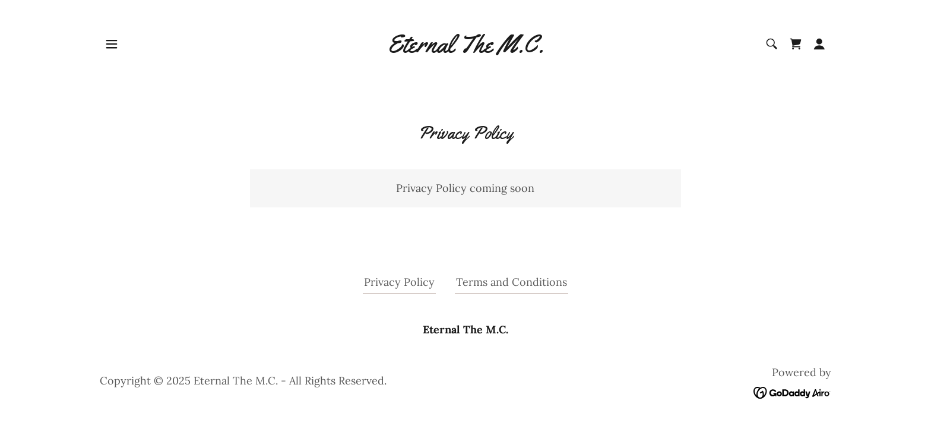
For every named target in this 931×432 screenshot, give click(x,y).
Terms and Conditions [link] (511, 282)
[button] (112, 44)
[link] (465, 48)
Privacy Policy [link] (399, 282)
